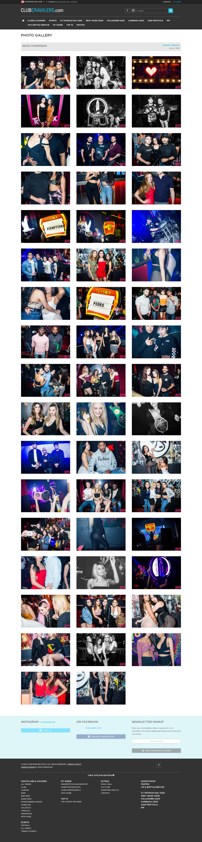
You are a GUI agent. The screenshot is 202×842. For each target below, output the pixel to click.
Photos (81, 25)
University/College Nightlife (74, 784)
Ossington (26, 805)
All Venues (26, 784)
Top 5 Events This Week (71, 802)
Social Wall (106, 784)
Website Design (28, 767)
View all (46, 730)
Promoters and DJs (110, 790)
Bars (23, 793)
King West (25, 796)
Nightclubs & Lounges (34, 781)
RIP (168, 21)
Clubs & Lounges (36, 21)
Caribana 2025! (136, 21)
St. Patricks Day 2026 (71, 21)
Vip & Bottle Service (152, 787)
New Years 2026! (94, 21)
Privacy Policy (74, 764)
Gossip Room (148, 781)
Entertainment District (32, 802)
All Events (26, 828)
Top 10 (69, 25)
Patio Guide (26, 816)
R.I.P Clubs (105, 787)
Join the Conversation (101, 736)
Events (53, 21)
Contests (105, 793)
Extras (105, 781)
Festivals (25, 825)
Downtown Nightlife (71, 787)
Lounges (25, 790)
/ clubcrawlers (47, 722)
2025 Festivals (155, 21)
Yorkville (25, 811)
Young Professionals (71, 790)
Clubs (23, 787)
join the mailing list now (156, 751)
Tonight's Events (28, 831)
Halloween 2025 (116, 21)
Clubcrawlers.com (93, 728)
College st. (26, 808)
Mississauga (26, 813)
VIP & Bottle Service (38, 25)
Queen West (26, 799)
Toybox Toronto (171, 45)
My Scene (58, 25)
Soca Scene (66, 793)
